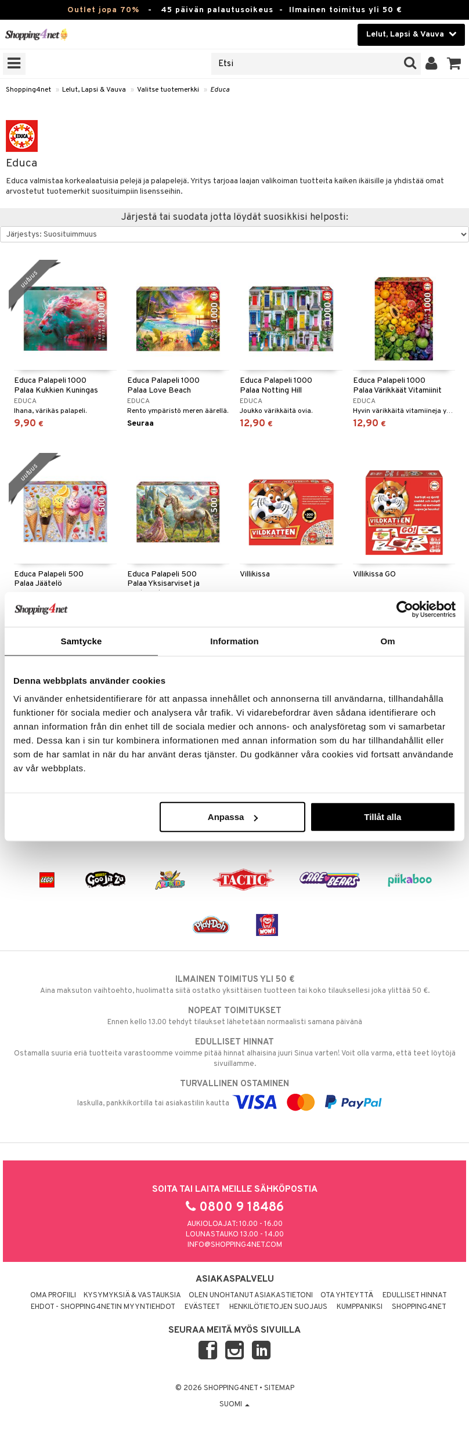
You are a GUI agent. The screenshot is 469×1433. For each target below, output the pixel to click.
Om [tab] (387, 640)
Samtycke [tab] (81, 640)
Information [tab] (234, 640)
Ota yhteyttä (346, 1295)
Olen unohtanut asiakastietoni (251, 1295)
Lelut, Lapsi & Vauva (94, 90)
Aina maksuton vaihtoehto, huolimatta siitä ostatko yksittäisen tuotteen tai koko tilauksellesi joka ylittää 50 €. (234, 985)
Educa (219, 90)
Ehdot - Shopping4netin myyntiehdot (103, 1307)
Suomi (234, 1404)
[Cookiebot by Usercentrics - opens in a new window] (405, 609)
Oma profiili (53, 1295)
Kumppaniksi (360, 1307)
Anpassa (233, 817)
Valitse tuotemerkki (168, 90)
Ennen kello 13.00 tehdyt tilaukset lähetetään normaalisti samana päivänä (234, 1016)
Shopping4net (28, 90)
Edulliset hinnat (415, 1295)
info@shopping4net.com (234, 1245)
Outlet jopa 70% (103, 10)
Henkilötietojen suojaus (278, 1307)
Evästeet (202, 1307)
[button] (454, 64)
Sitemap (279, 1388)
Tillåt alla (382, 817)
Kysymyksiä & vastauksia (132, 1295)
